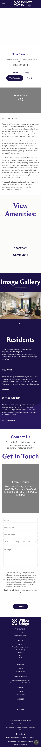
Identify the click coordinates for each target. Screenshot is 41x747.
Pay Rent (5, 390)
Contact (15, 73)
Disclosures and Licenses (25, 741)
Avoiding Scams (20, 671)
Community (20, 254)
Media (20, 658)
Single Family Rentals (20, 635)
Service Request (8, 420)
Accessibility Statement (27, 737)
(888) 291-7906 (20, 65)
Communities (20, 633)
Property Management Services (20, 680)
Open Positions (20, 694)
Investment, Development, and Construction (20, 683)
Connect (20, 699)
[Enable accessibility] (36, 742)
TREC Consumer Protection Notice (20, 723)
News (20, 655)
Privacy (8, 737)
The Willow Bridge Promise (20, 647)
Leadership (20, 652)
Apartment (20, 248)
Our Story (20, 644)
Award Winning (20, 650)
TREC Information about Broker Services (20, 720)
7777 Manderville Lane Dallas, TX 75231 (20, 60)
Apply (27, 73)
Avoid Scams (12, 741)
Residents (20, 669)
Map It (29, 78)
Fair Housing (15, 737)
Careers (20, 691)
